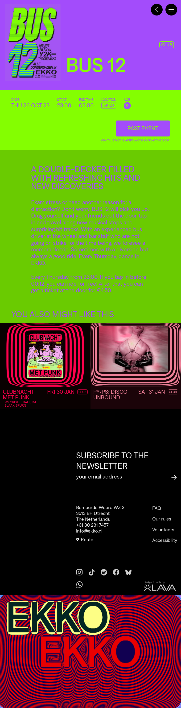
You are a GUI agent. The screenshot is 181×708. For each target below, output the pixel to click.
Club (173, 392)
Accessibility (164, 546)
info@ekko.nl (89, 532)
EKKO (108, 105)
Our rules (161, 525)
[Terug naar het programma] (157, 10)
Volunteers (163, 535)
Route (84, 541)
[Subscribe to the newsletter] (174, 476)
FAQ (156, 514)
